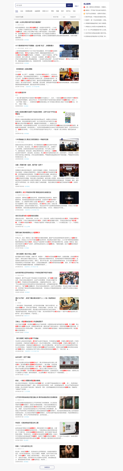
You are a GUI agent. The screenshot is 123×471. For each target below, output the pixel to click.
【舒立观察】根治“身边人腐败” (26, 254)
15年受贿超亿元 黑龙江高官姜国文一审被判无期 (31, 139)
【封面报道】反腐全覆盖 (23, 69)
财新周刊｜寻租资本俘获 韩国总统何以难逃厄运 (33, 192)
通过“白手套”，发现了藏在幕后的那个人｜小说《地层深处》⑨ (36, 299)
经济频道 (26, 248)
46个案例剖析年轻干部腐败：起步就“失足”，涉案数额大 (34, 46)
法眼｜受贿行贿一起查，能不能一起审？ (29, 165)
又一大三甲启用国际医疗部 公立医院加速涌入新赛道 (101, 30)
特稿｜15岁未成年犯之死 (23, 446)
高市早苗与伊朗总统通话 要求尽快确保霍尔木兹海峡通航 (102, 33)
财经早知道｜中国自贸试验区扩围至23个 (97, 17)
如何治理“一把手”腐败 (22, 357)
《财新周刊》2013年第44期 (32, 86)
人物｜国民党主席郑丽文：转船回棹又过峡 (98, 7)
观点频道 (26, 374)
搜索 (69, 5)
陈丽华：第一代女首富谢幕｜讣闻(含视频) (97, 20)
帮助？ (77, 6)
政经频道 (26, 40)
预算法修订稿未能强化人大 (27, 233)
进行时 (20, 93)
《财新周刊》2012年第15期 (31, 351)
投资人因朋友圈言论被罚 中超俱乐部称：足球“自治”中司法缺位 (36, 113)
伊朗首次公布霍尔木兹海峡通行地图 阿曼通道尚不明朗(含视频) (104, 26)
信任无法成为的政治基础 (26, 216)
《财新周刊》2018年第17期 (31, 210)
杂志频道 (26, 106)
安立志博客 (27, 226)
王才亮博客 (27, 391)
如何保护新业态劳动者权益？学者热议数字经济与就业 (33, 273)
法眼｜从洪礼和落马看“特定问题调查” (28, 22)
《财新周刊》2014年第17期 (31, 267)
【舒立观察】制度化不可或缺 (26, 338)
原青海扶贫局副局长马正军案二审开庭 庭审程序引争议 (101, 36)
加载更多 (47, 467)
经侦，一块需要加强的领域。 (28, 381)
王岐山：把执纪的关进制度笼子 (29, 322)
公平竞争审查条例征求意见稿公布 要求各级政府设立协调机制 (36, 397)
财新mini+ (27, 316)
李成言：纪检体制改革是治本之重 (26, 423)
